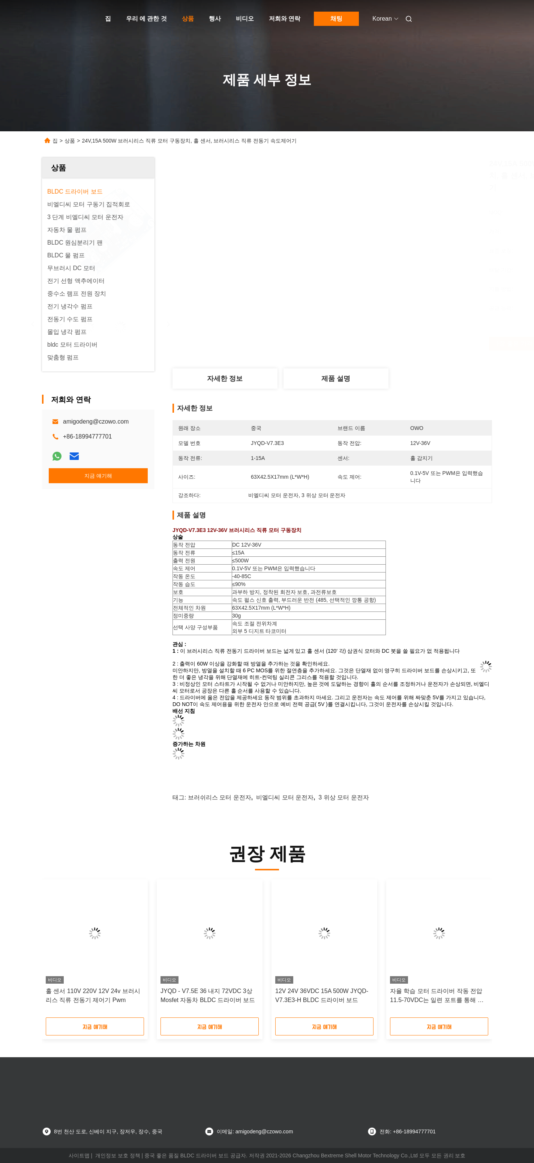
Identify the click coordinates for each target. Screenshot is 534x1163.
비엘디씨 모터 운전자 (285, 797)
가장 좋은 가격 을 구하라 (378, 344)
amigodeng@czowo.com (96, 421)
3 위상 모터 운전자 (343, 797)
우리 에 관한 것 (146, 18)
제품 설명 (335, 378)
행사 (215, 18)
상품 (188, 18)
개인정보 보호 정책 (117, 1155)
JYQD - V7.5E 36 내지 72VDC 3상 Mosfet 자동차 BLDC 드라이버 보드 (207, 995)
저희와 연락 (284, 18)
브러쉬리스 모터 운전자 (219, 797)
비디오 (245, 18)
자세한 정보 (225, 378)
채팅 (336, 18)
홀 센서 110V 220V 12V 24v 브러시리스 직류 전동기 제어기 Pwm (93, 995)
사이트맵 (79, 1155)
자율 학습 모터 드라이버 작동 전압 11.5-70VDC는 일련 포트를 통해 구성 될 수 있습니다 (437, 996)
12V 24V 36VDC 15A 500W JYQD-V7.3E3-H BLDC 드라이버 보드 (321, 995)
